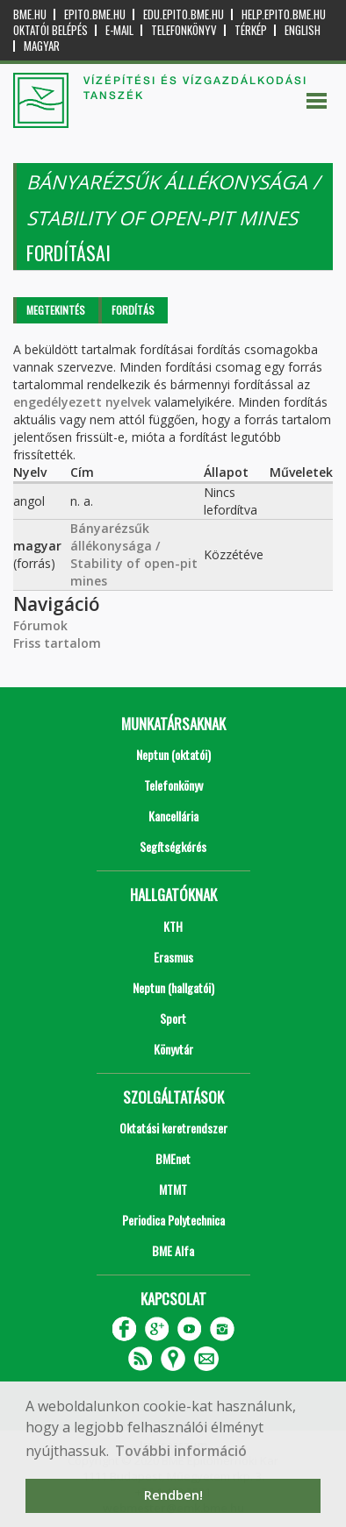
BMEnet (173, 1158)
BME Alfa (173, 1250)
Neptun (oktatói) (173, 754)
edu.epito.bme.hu (183, 14)
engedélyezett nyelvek (82, 402)
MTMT (173, 1189)
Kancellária (173, 815)
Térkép (250, 30)
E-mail (119, 30)
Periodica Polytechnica (173, 1220)
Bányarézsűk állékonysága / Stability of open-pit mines (134, 554)
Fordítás (133, 309)
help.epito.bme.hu (283, 14)
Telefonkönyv (184, 30)
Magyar (42, 46)
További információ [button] (181, 1450)
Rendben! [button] (173, 1495)
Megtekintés (55, 309)
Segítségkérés (173, 846)
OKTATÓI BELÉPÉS (50, 30)
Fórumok (40, 625)
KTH (173, 926)
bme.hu (30, 14)
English (303, 30)
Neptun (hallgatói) (173, 987)
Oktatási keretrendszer (173, 1128)
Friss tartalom (57, 643)
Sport (173, 1018)
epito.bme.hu (95, 14)
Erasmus (173, 957)
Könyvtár (173, 1049)
